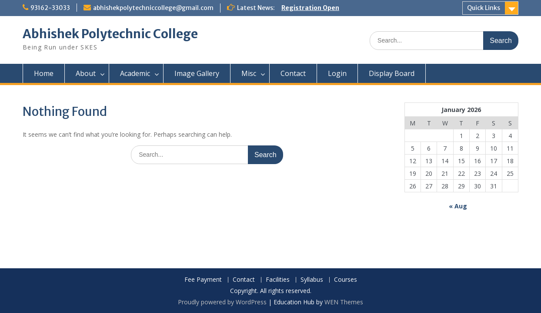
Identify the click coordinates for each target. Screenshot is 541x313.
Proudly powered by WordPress (222, 302)
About (86, 73)
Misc (248, 73)
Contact (293, 73)
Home (43, 73)
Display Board (391, 73)
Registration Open (310, 8)
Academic (135, 73)
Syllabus (312, 280)
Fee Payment (203, 280)
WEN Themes (343, 302)
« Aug (458, 206)
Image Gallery (196, 73)
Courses (345, 280)
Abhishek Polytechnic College (110, 34)
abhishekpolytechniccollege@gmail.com (153, 8)
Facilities (278, 280)
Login (337, 73)
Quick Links (483, 8)
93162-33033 (50, 8)
